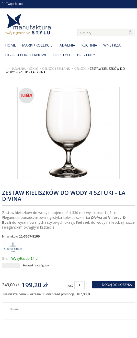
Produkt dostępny (36, 265)
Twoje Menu (12, 4)
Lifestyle (62, 54)
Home (10, 45)
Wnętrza (112, 45)
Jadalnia (67, 45)
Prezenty (86, 54)
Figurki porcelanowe (26, 54)
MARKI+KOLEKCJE (37, 45)
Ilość (70, 285)
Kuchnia (89, 45)
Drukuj (14, 309)
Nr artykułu (10, 236)
